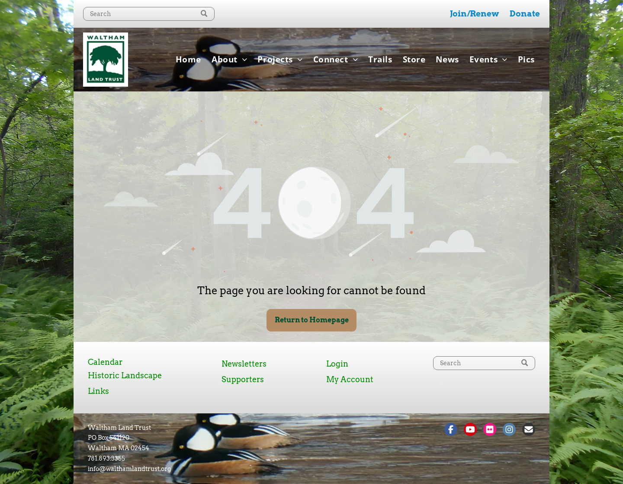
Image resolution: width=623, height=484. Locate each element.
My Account (349, 379)
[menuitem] (188, 59)
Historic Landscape (125, 375)
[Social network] (450, 430)
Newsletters (244, 363)
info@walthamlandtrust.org (129, 468)
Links (98, 391)
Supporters (243, 379)
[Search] (149, 14)
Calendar (105, 362)
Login (337, 363)
